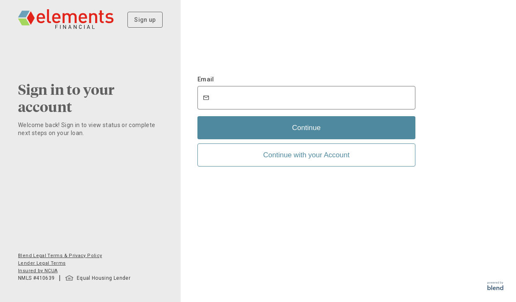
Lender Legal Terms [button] (41, 263)
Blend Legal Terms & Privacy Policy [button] (60, 255)
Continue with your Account (306, 155)
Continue (306, 128)
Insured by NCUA (37, 270)
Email (205, 79)
